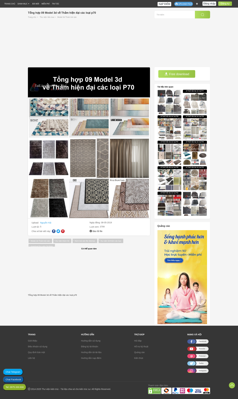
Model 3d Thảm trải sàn (67, 17)
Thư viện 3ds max (47, 17)
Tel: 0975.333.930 (15, 387)
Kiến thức (138, 358)
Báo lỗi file (97, 231)
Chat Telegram (13, 372)
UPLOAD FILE (183, 4)
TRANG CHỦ (9, 4)
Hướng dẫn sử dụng (90, 341)
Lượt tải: (36, 227)
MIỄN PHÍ (45, 4)
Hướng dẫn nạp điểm (91, 358)
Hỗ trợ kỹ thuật (141, 346)
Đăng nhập (209, 3)
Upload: (35, 222)
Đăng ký (225, 3)
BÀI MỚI (35, 4)
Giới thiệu (32, 341)
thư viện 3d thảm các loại (110, 241)
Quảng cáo (139, 352)
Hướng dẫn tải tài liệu (91, 352)
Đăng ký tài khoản (89, 346)
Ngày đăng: (95, 222)
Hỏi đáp (137, 341)
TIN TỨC (55, 4)
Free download (177, 74)
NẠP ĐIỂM (164, 4)
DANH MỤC (22, 4)
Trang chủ (32, 17)
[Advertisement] (119, 44)
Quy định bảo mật (36, 352)
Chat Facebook (13, 379)
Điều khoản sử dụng (37, 346)
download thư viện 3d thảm (42, 246)
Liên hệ (31, 358)
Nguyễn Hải (45, 222)
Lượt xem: (95, 227)
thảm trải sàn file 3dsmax (85, 241)
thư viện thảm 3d (62, 241)
